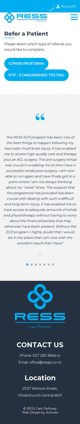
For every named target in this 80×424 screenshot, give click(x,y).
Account (68, 6)
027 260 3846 (44, 355)
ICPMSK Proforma (26, 64)
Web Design (31, 412)
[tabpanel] (40, 175)
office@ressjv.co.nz (45, 362)
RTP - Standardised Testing (36, 75)
